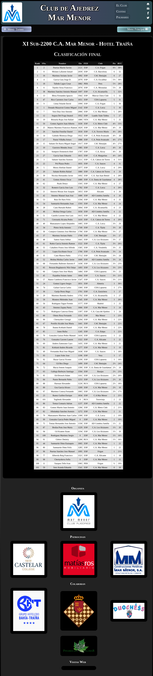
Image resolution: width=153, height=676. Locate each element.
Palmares (122, 17)
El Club (121, 5)
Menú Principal (138, 29)
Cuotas (121, 11)
